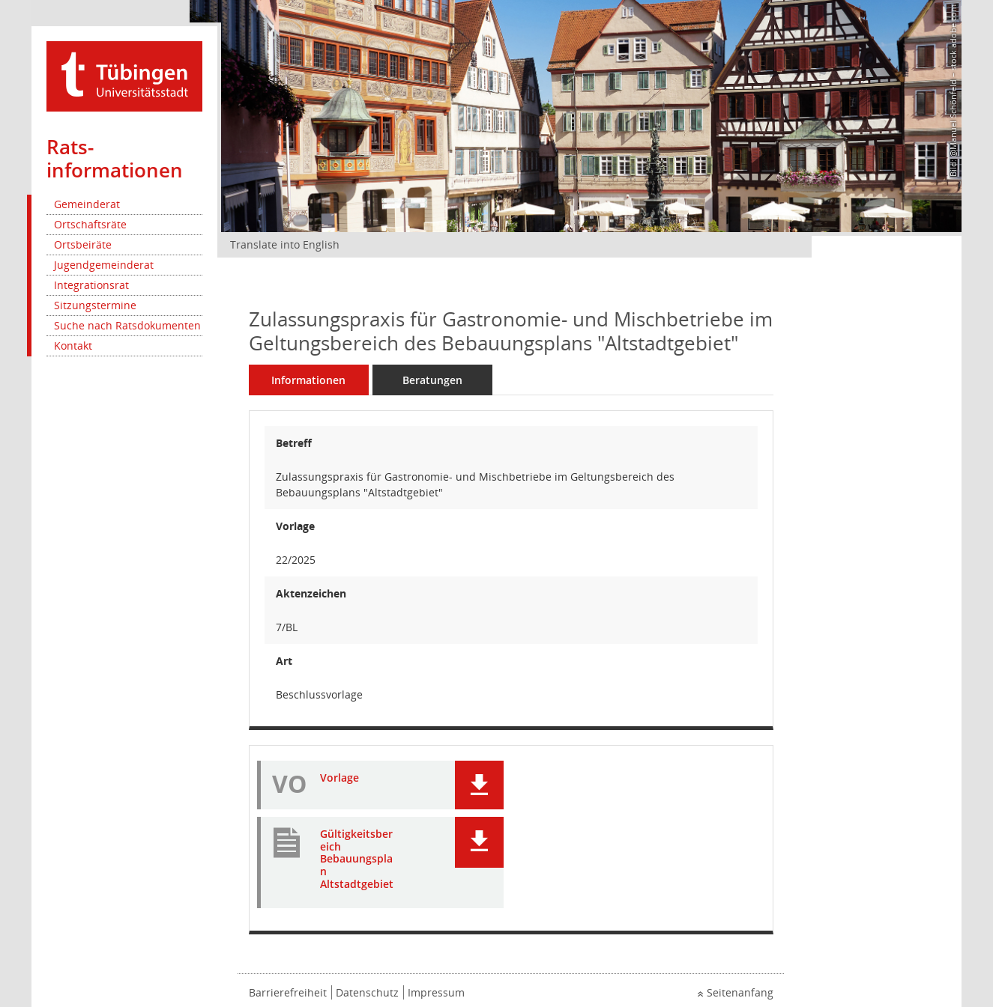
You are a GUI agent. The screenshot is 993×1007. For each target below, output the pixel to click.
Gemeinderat (87, 204)
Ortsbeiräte (83, 244)
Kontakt (73, 345)
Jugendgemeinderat (104, 265)
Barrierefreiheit (288, 992)
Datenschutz (367, 992)
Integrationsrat (91, 285)
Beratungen (432, 380)
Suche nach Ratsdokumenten (127, 325)
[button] (479, 785)
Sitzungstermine (95, 305)
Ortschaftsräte (90, 224)
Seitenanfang (740, 992)
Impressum (436, 992)
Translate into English (284, 244)
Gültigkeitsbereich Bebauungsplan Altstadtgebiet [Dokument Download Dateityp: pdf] (356, 859)
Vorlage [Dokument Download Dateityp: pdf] (339, 778)
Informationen (308, 380)
